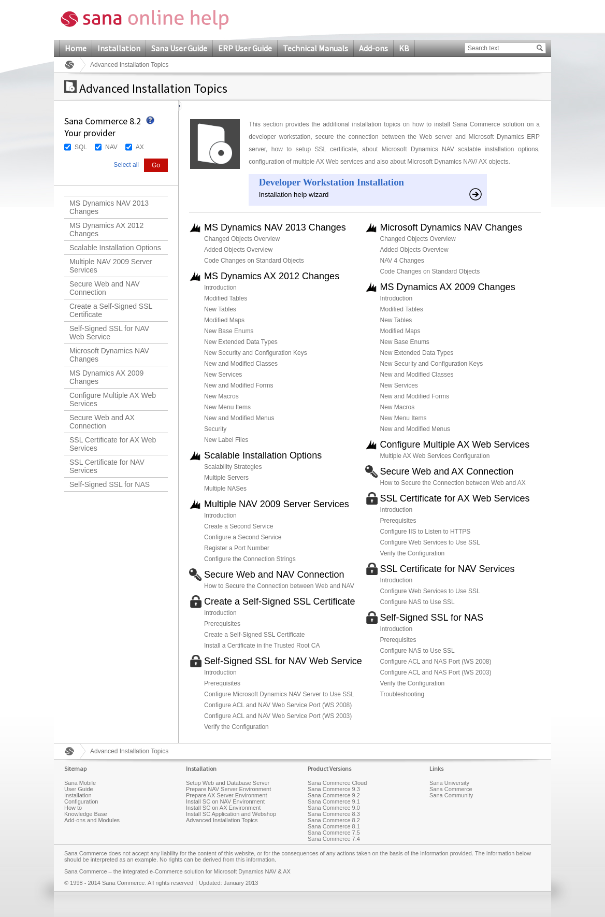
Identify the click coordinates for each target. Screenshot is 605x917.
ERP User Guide (245, 48)
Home (76, 48)
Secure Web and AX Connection (102, 421)
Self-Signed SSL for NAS (109, 484)
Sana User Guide (179, 48)
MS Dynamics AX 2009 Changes (106, 377)
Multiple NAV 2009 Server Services (110, 265)
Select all (126, 164)
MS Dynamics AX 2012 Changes (106, 229)
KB (404, 48)
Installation (118, 48)
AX (140, 147)
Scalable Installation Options (115, 247)
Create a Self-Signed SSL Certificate (110, 310)
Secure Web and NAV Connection (104, 288)
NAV (111, 147)
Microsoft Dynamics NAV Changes (109, 355)
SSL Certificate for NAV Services (107, 466)
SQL (81, 147)
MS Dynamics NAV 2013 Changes (109, 207)
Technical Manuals (315, 48)
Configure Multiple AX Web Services (112, 399)
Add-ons (373, 48)
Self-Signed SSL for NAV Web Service (109, 332)
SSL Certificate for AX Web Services (112, 444)
